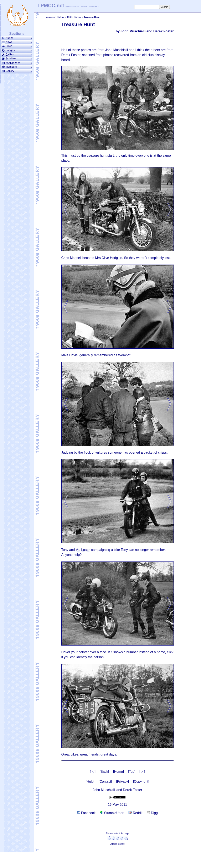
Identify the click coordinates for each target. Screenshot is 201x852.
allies (17, 54)
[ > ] (142, 771)
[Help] (90, 781)
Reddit (135, 813)
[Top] (131, 771)
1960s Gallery (74, 17)
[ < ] (93, 771)
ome (17, 37)
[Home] (118, 771)
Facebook (86, 813)
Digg (152, 813)
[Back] (104, 771)
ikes (17, 46)
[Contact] (105, 781)
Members (17, 66)
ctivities (17, 58)
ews (17, 42)
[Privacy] (122, 781)
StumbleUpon (112, 813)
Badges (17, 50)
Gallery (60, 17)
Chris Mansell (71, 258)
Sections (16, 34)
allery (17, 71)
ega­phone (17, 62)
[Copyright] (141, 781)
